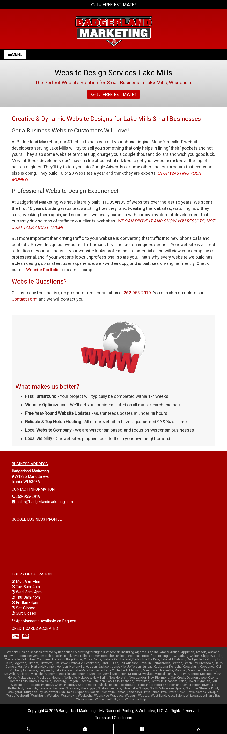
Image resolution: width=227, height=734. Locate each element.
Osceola (85, 681)
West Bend (158, 695)
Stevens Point (208, 688)
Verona (201, 692)
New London (138, 677)
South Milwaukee (162, 688)
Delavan (179, 659)
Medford (23, 674)
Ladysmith (46, 670)
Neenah (57, 677)
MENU (15, 54)
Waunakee (101, 695)
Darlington (139, 659)
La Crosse (30, 670)
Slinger (143, 688)
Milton (132, 674)
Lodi (124, 670)
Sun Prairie (66, 692)
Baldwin (9, 656)
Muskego (43, 677)
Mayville (9, 674)
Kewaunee (207, 666)
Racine (113, 684)
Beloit (49, 656)
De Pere (153, 659)
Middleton (119, 674)
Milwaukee (145, 674)
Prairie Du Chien (52, 684)
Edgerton (20, 663)
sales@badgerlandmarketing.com (44, 501)
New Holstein (118, 677)
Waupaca (117, 695)
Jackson (104, 666)
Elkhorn (33, 663)
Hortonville (76, 666)
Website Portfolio (42, 269)
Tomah (120, 692)
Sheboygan (88, 688)
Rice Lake (161, 684)
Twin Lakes (151, 692)
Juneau (147, 666)
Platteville (157, 681)
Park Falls (113, 681)
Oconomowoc (197, 677)
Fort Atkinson (129, 663)
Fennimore (91, 663)
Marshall (180, 670)
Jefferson (134, 666)
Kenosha (175, 666)
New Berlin (100, 677)
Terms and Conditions (113, 717)
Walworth (23, 695)
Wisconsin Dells (106, 699)
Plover (192, 681)
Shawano (72, 688)
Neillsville (70, 677)
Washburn (38, 695)
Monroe (193, 674)
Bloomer (94, 656)
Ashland (214, 652)
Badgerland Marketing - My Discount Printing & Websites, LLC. (111, 710)
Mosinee (206, 674)
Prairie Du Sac (73, 684)
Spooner (192, 688)
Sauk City (31, 688)
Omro (33, 681)
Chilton (195, 656)
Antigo (175, 652)
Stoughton (15, 692)
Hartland (37, 666)
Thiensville (107, 692)
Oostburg (59, 681)
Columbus (28, 659)
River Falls (209, 684)
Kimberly (16, 670)
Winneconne (85, 699)
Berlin (59, 656)
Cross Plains (92, 659)
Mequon (95, 674)
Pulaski (103, 684)
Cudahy (108, 659)
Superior (81, 692)
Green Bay (191, 663)
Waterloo (53, 695)
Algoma (140, 652)
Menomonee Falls (57, 674)
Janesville (119, 666)
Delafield (167, 659)
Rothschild (15, 688)
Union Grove (186, 692)
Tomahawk (134, 692)
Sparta (179, 688)
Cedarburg (181, 656)
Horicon (62, 666)
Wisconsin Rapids (137, 699)
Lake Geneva (64, 670)
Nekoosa (84, 677)
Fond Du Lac (109, 663)
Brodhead (134, 656)
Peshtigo (127, 681)
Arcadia (201, 652)
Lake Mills (81, 670)
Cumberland (122, 659)
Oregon (72, 681)
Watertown (68, 695)
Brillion (120, 656)
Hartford (24, 666)
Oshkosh (98, 681)
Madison (135, 670)
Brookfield (149, 656)
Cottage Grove (72, 659)
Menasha (37, 674)
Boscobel (108, 656)
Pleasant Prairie (175, 681)
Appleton (187, 652)
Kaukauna (161, 666)
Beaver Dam (35, 656)
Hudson (91, 666)
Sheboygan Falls (109, 688)
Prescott (90, 684)
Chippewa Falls (211, 656)
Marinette (166, 670)
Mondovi (180, 674)
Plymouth (203, 681)
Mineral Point (164, 674)
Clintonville (12, 659)
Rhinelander (145, 684)
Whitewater (193, 695)
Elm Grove (61, 663)
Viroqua (212, 692)
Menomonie (79, 674)
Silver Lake (130, 688)
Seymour (58, 688)
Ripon (196, 684)
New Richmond (158, 677)
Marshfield (195, 670)
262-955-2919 (28, 496)
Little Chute (112, 670)
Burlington (165, 656)
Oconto (213, 677)
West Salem (176, 695)
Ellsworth (46, 663)
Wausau (143, 695)
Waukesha (85, 695)
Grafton (177, 663)
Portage (34, 684)
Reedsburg (127, 684)
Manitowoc (151, 670)
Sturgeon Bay (33, 692)
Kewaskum (190, 666)
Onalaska (44, 681)
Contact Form (25, 299)
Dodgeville (194, 659)
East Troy (209, 659)
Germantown (161, 663)
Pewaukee (142, 681)
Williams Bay (211, 695)
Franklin (145, 663)
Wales (10, 695)
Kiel (218, 666)
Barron (21, 656)
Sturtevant (51, 692)
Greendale (206, 663)
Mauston (210, 670)
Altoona (153, 652)
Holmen (49, 666)
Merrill (107, 674)
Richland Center (180, 684)
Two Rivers (168, 692)
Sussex (93, 692)
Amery (164, 652)
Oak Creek (178, 677)
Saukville (45, 688)
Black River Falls (75, 656)
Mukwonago (27, 677)
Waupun (131, 695)
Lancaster (96, 670)
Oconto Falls (19, 681)
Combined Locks (49, 659)
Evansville (76, 663)
